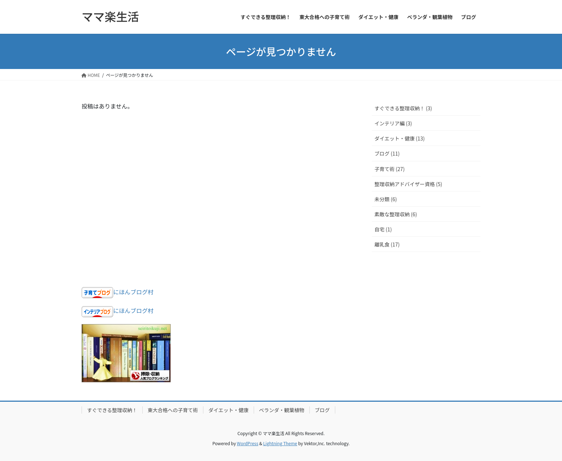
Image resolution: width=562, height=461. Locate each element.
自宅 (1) (383, 229)
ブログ (322, 410)
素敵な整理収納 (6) (395, 214)
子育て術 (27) (389, 168)
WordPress (247, 443)
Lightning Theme (280, 443)
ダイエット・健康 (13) (399, 138)
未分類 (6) (385, 199)
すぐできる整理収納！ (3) (403, 108)
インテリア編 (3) (393, 123)
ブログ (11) (387, 153)
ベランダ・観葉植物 (281, 410)
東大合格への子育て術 (173, 410)
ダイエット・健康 (228, 410)
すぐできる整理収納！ (112, 410)
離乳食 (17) (387, 244)
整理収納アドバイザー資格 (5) (408, 184)
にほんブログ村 (133, 291)
